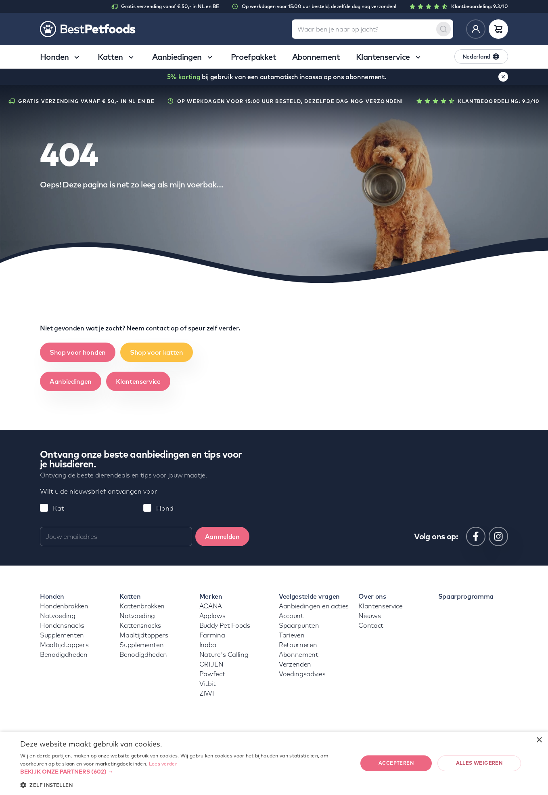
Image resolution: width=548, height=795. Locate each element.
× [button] (539, 740)
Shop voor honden (78, 352)
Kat (58, 508)
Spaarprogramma (466, 596)
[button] (183, 771)
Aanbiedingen (71, 381)
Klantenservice (138, 381)
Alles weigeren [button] (479, 763)
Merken (210, 596)
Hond (165, 508)
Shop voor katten (156, 352)
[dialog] (274, 763)
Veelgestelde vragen (309, 596)
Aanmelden (222, 536)
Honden (52, 596)
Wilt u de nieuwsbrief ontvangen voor (98, 491)
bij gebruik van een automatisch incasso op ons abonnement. (276, 77)
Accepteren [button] (396, 763)
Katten (129, 596)
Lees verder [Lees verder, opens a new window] (163, 764)
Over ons (372, 596)
